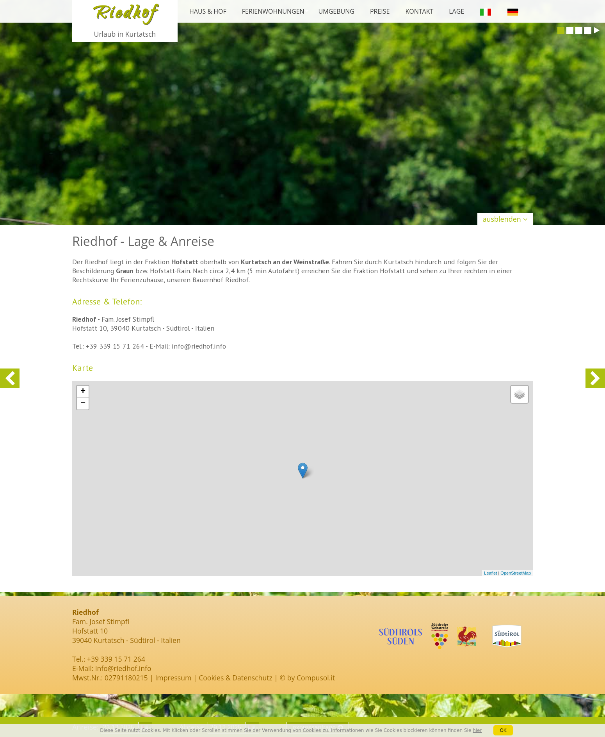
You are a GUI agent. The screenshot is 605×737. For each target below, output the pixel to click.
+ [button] (82, 391)
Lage (456, 11)
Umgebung (336, 11)
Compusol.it (316, 677)
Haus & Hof (207, 11)
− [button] (82, 403)
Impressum (173, 677)
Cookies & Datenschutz (235, 677)
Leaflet (490, 573)
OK (503, 730)
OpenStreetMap (515, 573)
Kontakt (419, 11)
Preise (380, 11)
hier (477, 730)
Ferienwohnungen (273, 11)
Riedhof (125, 14)
